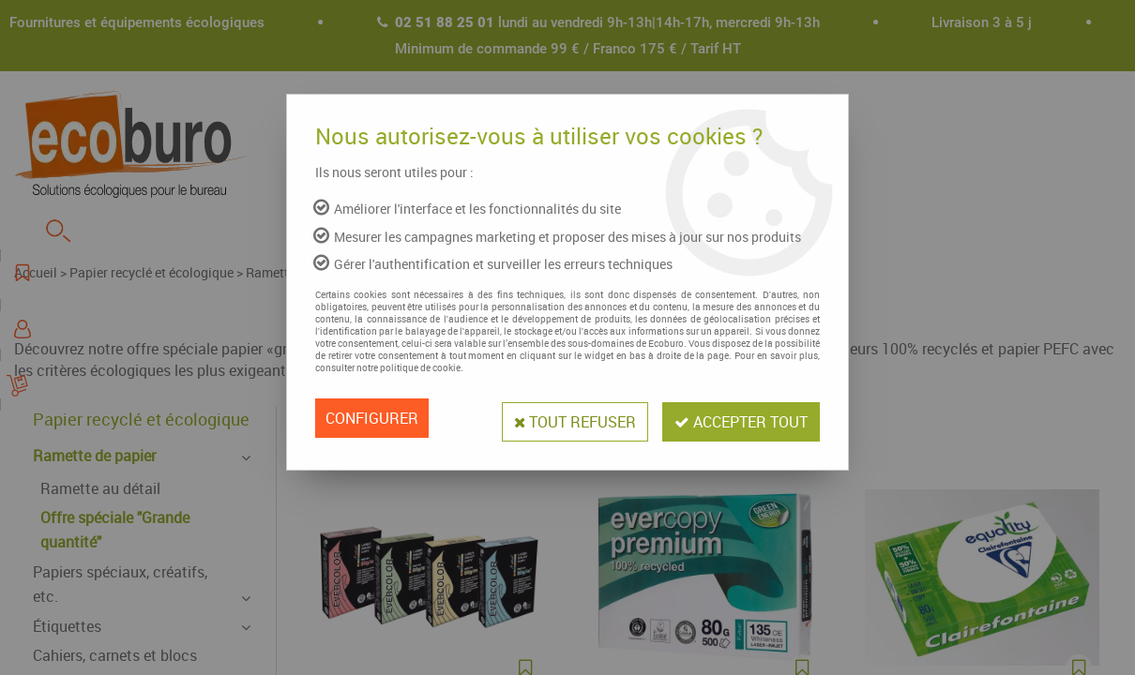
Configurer (371, 418)
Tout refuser (566, 418)
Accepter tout (738, 418)
